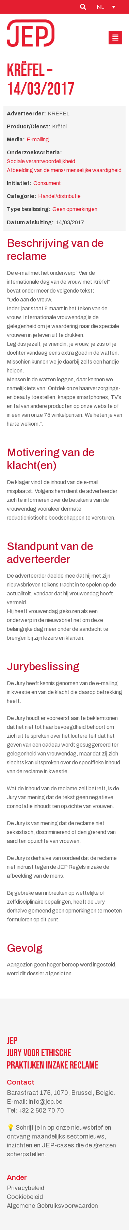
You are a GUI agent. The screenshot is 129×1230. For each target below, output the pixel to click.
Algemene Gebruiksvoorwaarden (52, 1205)
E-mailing (38, 139)
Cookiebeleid (25, 1196)
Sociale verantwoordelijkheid (41, 161)
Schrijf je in (31, 1127)
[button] (115, 37)
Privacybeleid (25, 1188)
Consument (47, 183)
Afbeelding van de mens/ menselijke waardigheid (64, 170)
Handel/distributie (59, 196)
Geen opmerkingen (74, 209)
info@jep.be (45, 1101)
